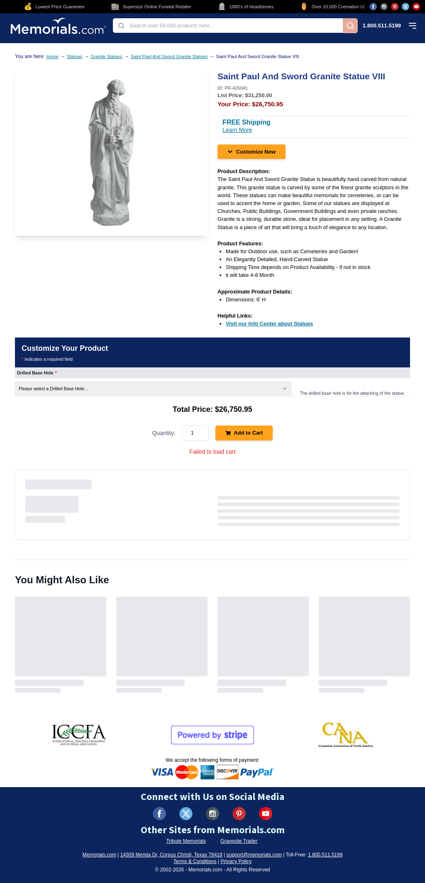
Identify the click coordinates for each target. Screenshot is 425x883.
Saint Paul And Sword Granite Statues (169, 56)
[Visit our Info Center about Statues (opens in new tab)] (269, 323)
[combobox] (228, 25)
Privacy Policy (236, 861)
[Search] (350, 25)
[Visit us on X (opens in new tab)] (405, 6)
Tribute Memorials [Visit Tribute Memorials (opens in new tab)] (186, 841)
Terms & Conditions (195, 861)
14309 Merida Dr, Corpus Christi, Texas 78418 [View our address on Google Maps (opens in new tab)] (171, 855)
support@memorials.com (254, 855)
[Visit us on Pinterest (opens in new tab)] (394, 6)
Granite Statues (106, 56)
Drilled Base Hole (37, 372)
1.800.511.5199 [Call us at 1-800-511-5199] (382, 25)
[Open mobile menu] (412, 25)
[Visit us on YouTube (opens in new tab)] (416, 6)
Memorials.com (99, 855)
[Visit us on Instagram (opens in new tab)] (384, 6)
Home (52, 56)
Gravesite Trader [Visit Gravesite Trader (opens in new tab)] (238, 841)
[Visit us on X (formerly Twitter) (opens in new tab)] (186, 813)
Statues (74, 56)
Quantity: (164, 433)
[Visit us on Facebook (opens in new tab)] (373, 6)
